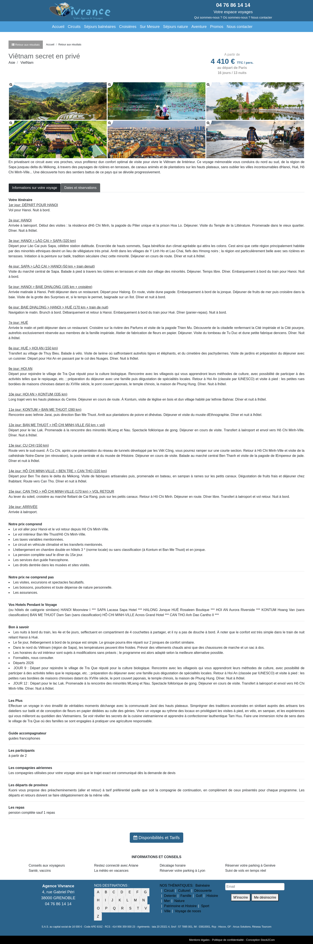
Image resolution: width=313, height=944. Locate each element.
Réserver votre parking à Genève (250, 865)
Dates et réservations (80, 188)
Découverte (203, 890)
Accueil (58, 27)
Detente (170, 896)
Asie (12, 62)
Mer (167, 901)
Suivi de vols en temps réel (245, 870)
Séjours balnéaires (100, 27)
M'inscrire (241, 897)
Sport (205, 906)
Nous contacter (239, 27)
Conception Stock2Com (260, 939)
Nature (179, 901)
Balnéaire (202, 885)
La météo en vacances (111, 870)
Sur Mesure (150, 27)
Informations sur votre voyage (34, 188)
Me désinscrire (265, 897)
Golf (199, 896)
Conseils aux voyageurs (47, 865)
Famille (186, 896)
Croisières (127, 27)
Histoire (212, 896)
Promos (216, 27)
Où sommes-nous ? (236, 17)
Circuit (169, 890)
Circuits (74, 27)
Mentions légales (199, 939)
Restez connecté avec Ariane (116, 865)
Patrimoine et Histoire (180, 906)
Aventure (199, 27)
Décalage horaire (173, 865)
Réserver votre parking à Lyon (182, 870)
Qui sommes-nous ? (208, 17)
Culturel (184, 890)
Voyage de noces (188, 911)
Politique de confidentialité (228, 939)
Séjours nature (175, 27)
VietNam (26, 62)
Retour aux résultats (69, 44)
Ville (167, 911)
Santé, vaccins (40, 870)
